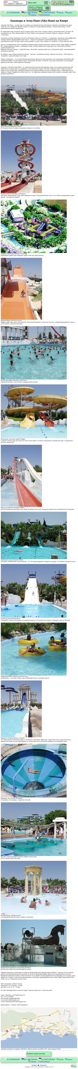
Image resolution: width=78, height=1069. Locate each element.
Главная (34, 1065)
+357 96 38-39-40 (61, 2)
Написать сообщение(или (36, 8)
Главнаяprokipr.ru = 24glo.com (15, 2)
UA (47, 12)
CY (11, 12)
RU (29, 12)
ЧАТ (73, 1066)
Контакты (43, 1065)
